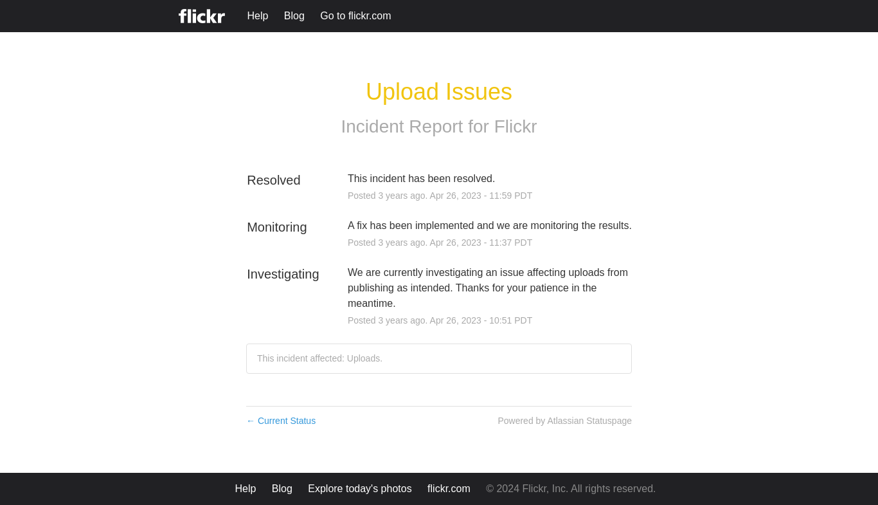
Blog (294, 15)
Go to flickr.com (355, 15)
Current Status (281, 421)
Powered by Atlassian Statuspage (564, 421)
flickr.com (448, 488)
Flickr (515, 126)
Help (257, 15)
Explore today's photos (359, 488)
